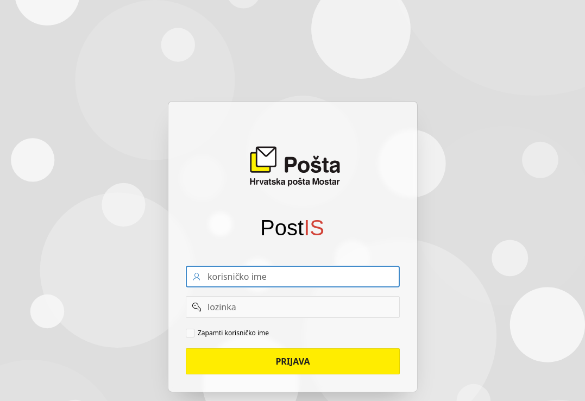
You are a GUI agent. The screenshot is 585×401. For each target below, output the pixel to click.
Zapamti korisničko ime (233, 333)
